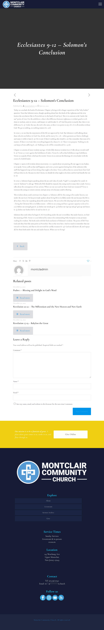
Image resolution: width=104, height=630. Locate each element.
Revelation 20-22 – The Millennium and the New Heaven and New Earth (47, 306)
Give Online (70, 434)
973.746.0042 (54, 580)
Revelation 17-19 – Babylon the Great (30, 323)
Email (16, 393)
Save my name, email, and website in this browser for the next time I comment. (44, 404)
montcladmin (30, 106)
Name (16, 381)
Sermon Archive (48, 512)
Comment (17, 350)
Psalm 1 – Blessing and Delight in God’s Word (34, 290)
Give (48, 518)
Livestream (48, 507)
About (48, 501)
